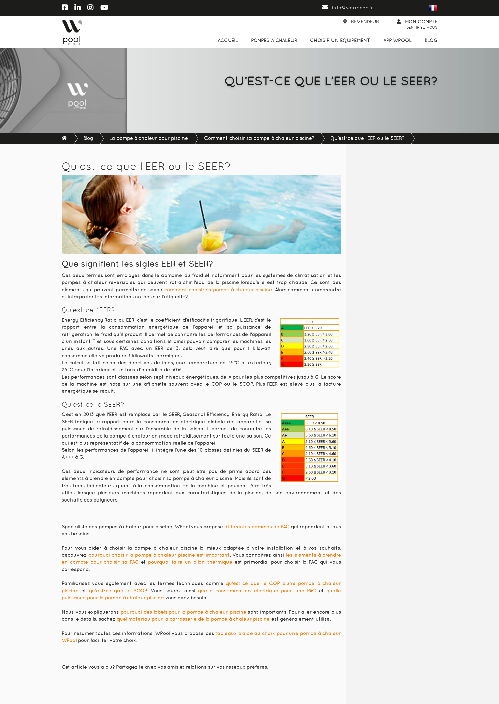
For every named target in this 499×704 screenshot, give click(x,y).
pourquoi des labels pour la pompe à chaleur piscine (183, 612)
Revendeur (361, 21)
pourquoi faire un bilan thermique (190, 562)
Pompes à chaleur (274, 40)
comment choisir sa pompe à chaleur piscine (218, 289)
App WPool (397, 40)
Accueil (228, 40)
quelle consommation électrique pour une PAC (257, 590)
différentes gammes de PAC (256, 526)
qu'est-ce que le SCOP (118, 590)
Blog (431, 40)
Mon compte (417, 25)
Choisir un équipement (340, 40)
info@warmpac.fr (347, 7)
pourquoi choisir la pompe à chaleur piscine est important (159, 555)
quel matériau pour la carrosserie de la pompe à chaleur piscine (193, 619)
